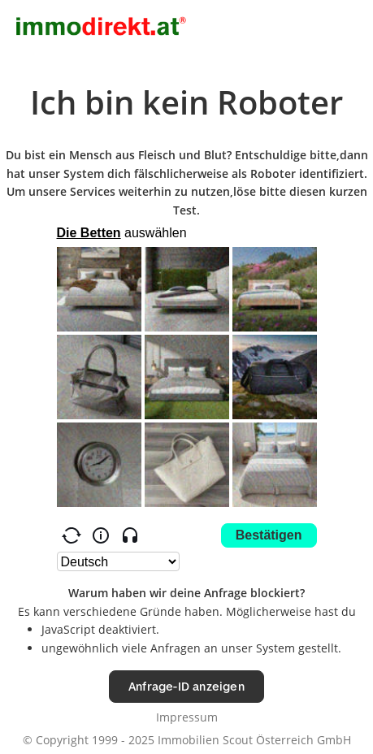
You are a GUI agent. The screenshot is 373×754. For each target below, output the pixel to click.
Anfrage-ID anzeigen (186, 686)
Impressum (187, 717)
